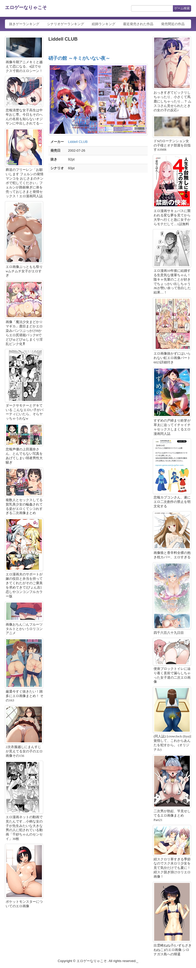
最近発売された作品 (138, 24)
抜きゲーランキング (24, 24)
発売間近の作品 (173, 24)
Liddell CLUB (78, 142)
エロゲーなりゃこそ (26, 7)
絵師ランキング (103, 24)
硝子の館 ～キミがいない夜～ (79, 58)
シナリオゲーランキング (65, 24)
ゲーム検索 (182, 8)
